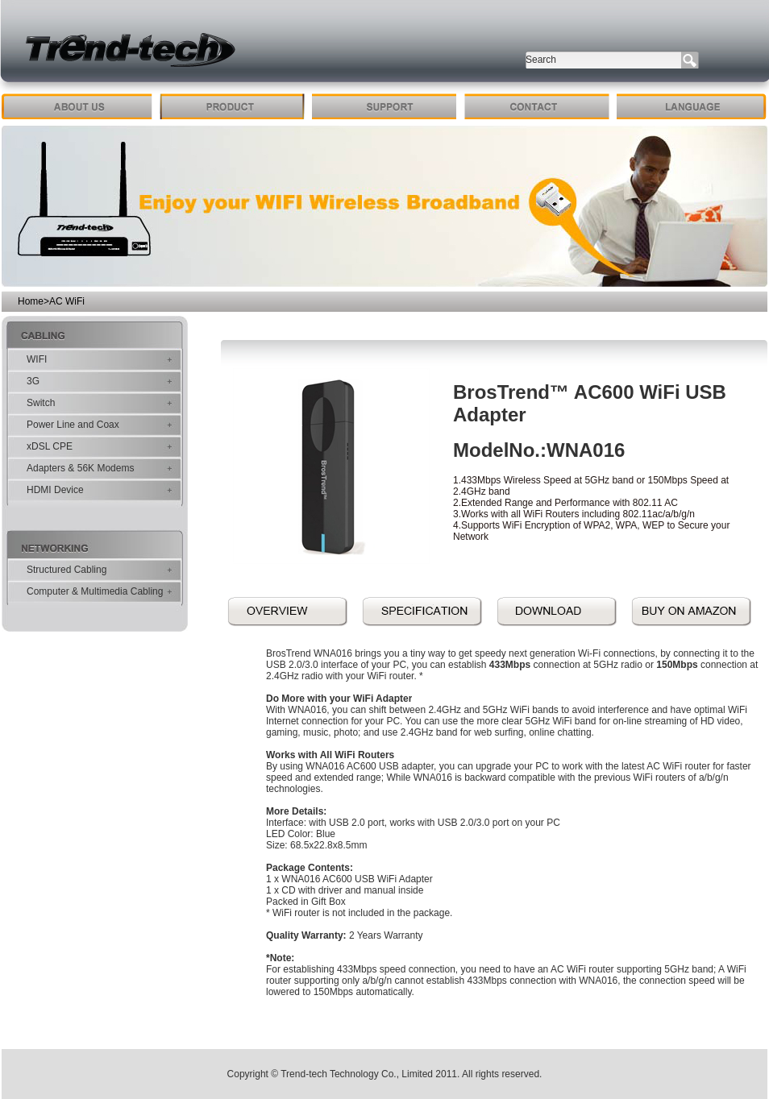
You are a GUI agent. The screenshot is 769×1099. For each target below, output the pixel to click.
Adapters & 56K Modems (80, 468)
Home (31, 301)
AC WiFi (67, 301)
